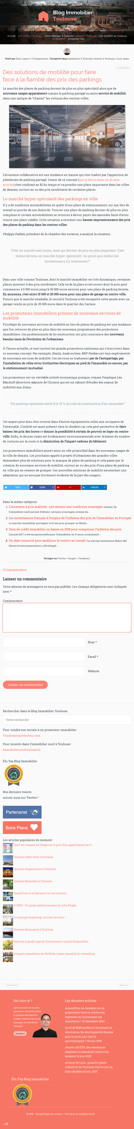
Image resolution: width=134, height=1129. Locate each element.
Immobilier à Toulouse (30, 36)
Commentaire (12, 601)
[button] (6, 1124)
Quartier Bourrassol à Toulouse (33, 929)
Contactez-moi (76, 38)
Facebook (84, 558)
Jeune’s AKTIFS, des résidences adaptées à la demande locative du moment (87, 1052)
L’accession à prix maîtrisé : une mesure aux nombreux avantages (56, 507)
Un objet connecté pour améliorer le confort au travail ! (48, 540)
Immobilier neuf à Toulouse (59, 36)
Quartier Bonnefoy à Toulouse (33, 881)
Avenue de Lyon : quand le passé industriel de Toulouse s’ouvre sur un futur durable (89, 1067)
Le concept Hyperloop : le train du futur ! (39, 917)
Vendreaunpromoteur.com (21, 735)
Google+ (72, 558)
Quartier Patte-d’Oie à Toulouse (33, 857)
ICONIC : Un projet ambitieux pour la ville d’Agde (45, 905)
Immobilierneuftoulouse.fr (22, 750)
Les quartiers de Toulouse (113, 36)
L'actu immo (122, 58)
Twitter (62, 558)
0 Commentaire (40, 58)
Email (93, 657)
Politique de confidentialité (80, 1113)
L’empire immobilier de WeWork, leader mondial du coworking (54, 953)
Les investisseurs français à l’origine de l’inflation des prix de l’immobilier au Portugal (70, 518)
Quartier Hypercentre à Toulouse (35, 869)
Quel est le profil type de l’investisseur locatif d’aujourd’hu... (52, 941)
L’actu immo (58, 38)
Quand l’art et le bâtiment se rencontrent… (41, 893)
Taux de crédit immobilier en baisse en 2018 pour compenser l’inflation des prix (65, 529)
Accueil (11, 36)
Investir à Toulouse (86, 36)
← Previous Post (11, 985)
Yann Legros (23, 58)
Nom (92, 642)
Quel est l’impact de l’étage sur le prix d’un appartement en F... (53, 845)
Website (93, 671)
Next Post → (125, 985)
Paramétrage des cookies (49, 1113)
